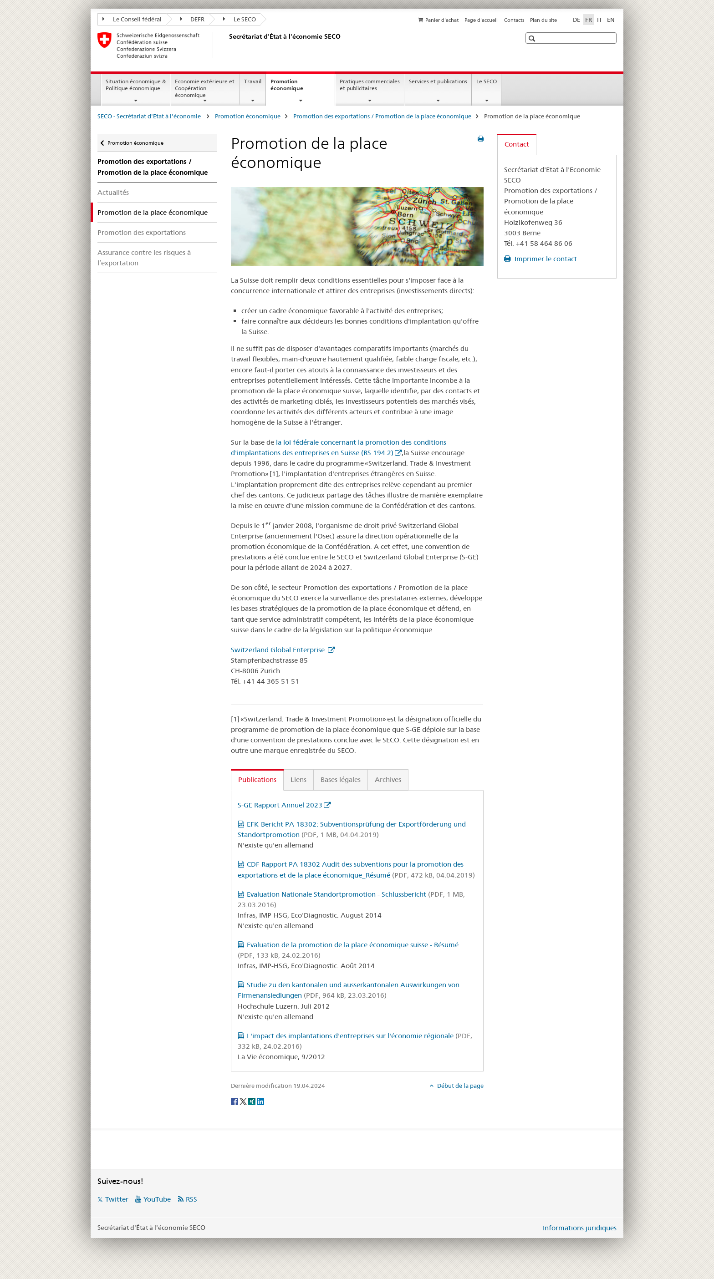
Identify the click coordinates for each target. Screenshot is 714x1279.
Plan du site (543, 20)
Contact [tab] (517, 144)
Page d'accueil (481, 20)
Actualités (113, 192)
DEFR (192, 19)
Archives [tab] (388, 779)
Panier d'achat (442, 20)
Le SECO (239, 19)
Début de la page (460, 1085)
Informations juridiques (580, 1227)
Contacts (514, 20)
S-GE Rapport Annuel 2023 (280, 805)
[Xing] (252, 1100)
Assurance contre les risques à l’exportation (144, 257)
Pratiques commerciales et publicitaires (370, 84)
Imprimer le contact (545, 258)
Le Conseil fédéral (132, 19)
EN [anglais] (611, 19)
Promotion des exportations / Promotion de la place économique (382, 116)
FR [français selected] (588, 19)
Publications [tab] (257, 779)
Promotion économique (296, 88)
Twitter (116, 1199)
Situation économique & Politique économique (136, 84)
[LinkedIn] (260, 1100)
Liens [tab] (298, 779)
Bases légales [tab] (341, 779)
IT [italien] (599, 19)
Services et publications (438, 81)
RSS (191, 1199)
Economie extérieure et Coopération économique (205, 88)
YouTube (157, 1199)
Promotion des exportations (141, 232)
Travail (252, 81)
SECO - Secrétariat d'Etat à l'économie (149, 116)
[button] (533, 38)
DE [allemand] (576, 19)
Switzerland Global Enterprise (278, 649)
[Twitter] (244, 1100)
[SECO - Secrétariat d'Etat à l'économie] (227, 45)
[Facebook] (235, 1100)
